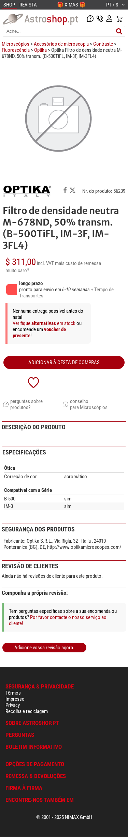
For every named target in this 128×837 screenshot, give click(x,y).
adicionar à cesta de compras (64, 362)
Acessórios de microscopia (61, 44)
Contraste (103, 44)
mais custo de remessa (78, 263)
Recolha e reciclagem (26, 711)
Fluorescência (16, 50)
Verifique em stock (44, 323)
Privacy (12, 705)
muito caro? (17, 270)
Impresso (15, 699)
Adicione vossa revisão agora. (44, 648)
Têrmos (13, 693)
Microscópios (15, 44)
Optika (40, 50)
